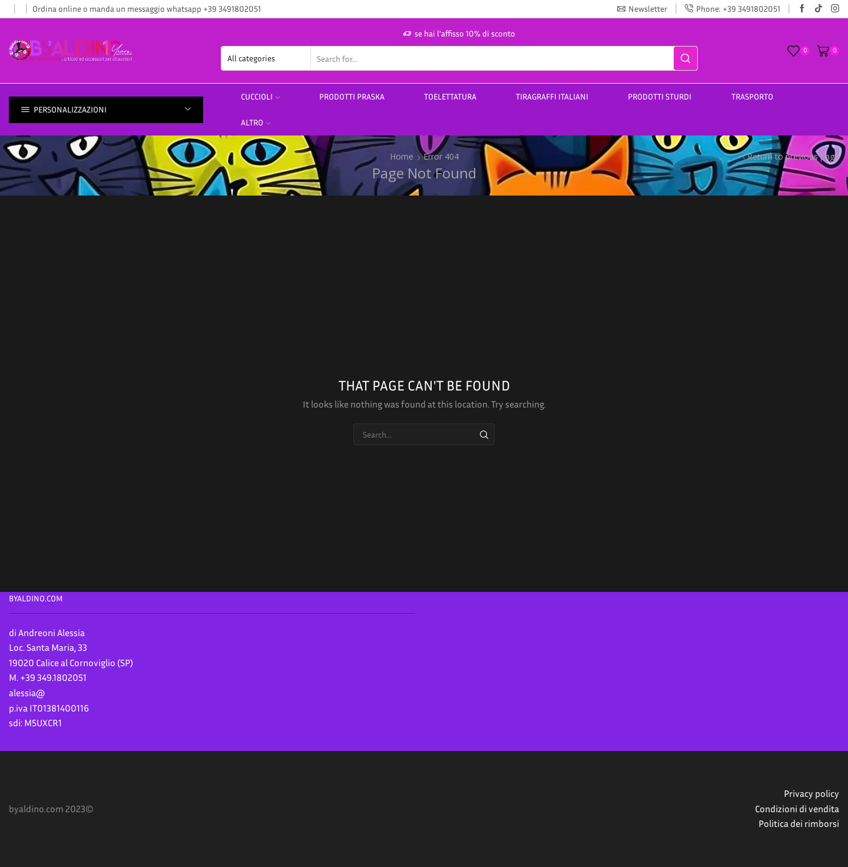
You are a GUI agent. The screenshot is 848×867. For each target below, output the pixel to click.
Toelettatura (450, 96)
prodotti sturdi (659, 96)
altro (255, 122)
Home (401, 156)
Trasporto (752, 96)
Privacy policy (811, 793)
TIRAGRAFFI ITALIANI (552, 96)
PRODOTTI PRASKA (352, 96)
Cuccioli (260, 96)
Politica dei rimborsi (798, 823)
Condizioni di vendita (797, 809)
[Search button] (685, 58)
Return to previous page (793, 156)
